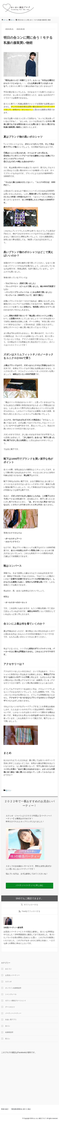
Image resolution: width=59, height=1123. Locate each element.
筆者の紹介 (5, 1109)
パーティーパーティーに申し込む (29, 885)
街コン (7, 1039)
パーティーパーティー (13, 1013)
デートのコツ (10, 1007)
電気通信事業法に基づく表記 (21, 1109)
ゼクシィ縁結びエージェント (15, 1000)
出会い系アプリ (10, 1019)
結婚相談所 (9, 1032)
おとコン (8, 969)
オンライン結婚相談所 (13, 988)
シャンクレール (10, 994)
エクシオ (8, 981)
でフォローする (29, 904)
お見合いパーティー (12, 975)
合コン (8, 790)
